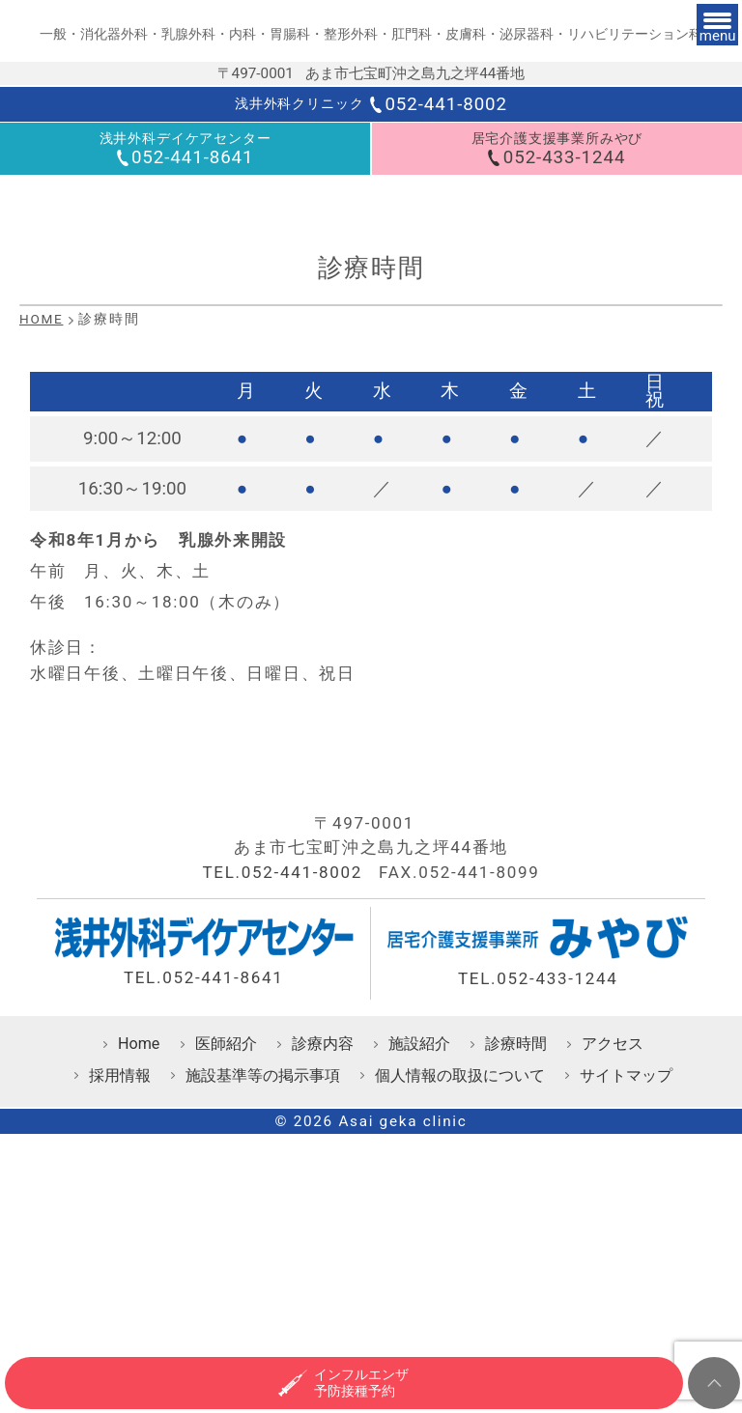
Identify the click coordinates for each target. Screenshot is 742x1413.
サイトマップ (626, 1267)
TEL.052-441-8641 (204, 1168)
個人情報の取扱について (460, 1267)
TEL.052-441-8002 (283, 1063)
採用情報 (120, 1267)
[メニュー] (695, 46)
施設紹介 (419, 1235)
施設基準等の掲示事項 (263, 1267)
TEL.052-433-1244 (538, 1169)
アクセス (612, 1235)
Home (138, 1235)
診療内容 (323, 1235)
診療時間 (516, 1235)
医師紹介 (226, 1235)
